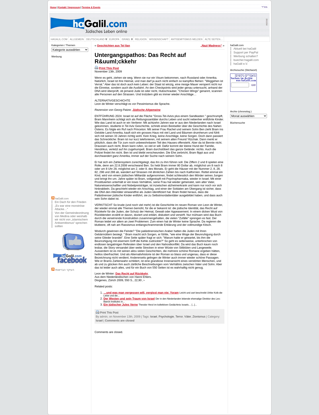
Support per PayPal (245, 52)
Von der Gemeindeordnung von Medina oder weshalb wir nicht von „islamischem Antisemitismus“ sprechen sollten (72, 219)
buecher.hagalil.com (246, 60)
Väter (187, 316)
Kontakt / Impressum (69, 7)
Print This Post (109, 68)
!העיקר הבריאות (64, 270)
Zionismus (199, 316)
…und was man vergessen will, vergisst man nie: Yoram (141, 292)
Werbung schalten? (245, 56)
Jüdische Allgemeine (146, 109)
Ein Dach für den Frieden (70, 202)
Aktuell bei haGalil (244, 48)
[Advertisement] (70, 126)
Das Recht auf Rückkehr (131, 273)
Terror (179, 316)
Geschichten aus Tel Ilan (113, 45)
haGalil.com (62, 198)
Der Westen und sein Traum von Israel (129, 298)
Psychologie (166, 316)
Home (53, 7)
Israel (153, 316)
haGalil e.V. (240, 63)
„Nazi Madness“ (211, 45)
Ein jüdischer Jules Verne (120, 304)
